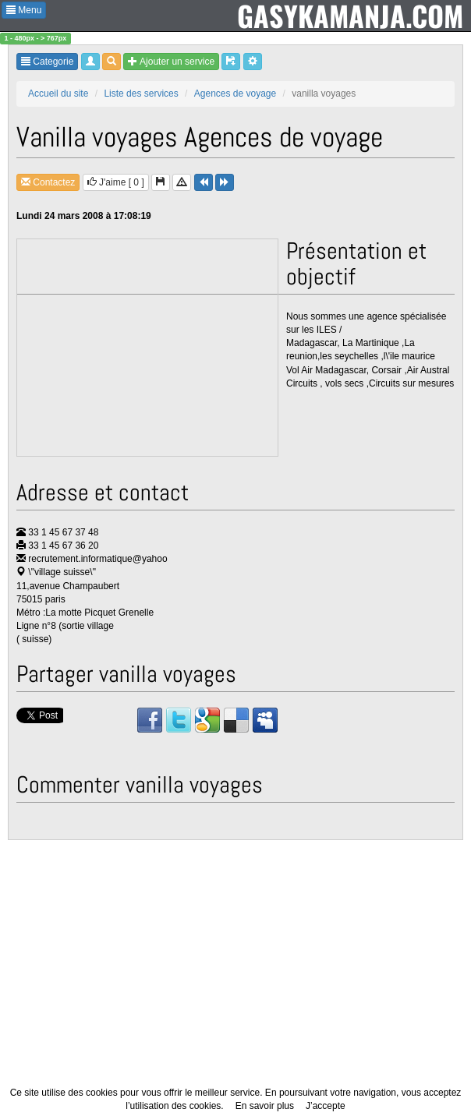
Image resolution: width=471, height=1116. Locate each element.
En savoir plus (265, 1105)
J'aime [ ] (115, 182)
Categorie (47, 61)
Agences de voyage (235, 93)
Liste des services (141, 93)
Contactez (48, 182)
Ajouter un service (171, 61)
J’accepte (325, 1105)
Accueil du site (58, 93)
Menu (23, 10)
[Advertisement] (148, 348)
